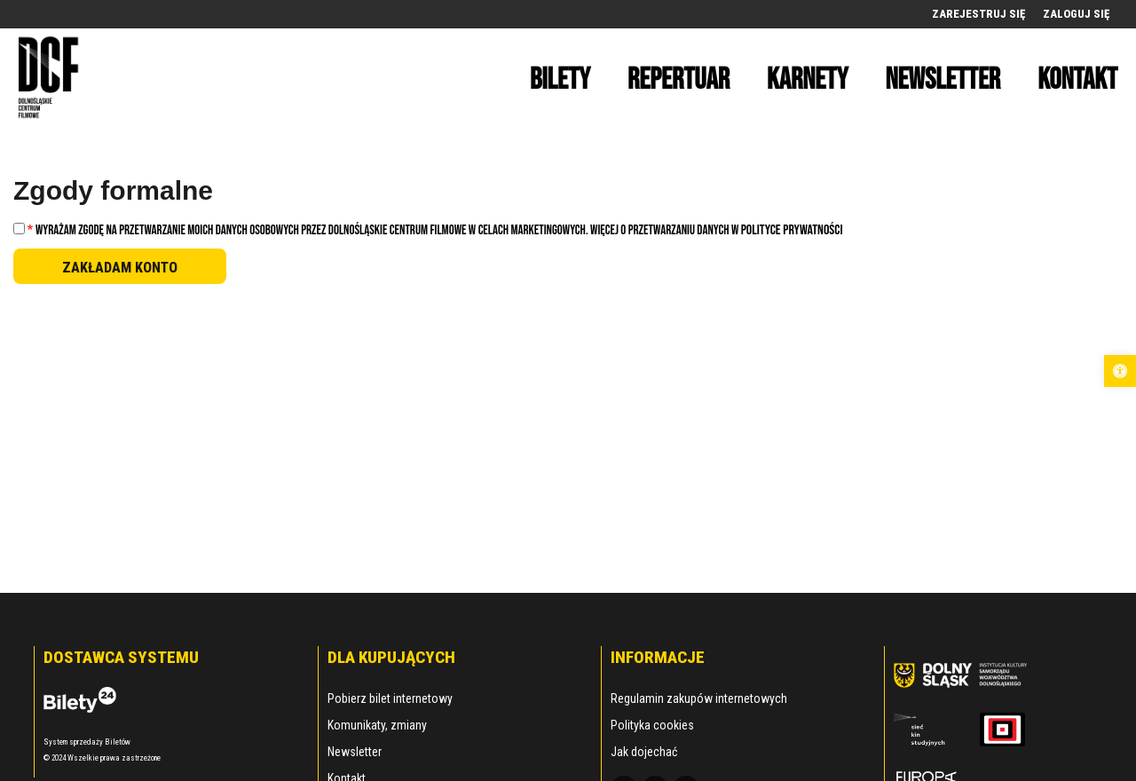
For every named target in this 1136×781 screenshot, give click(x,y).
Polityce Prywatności (792, 230)
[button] (1120, 371)
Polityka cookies (652, 725)
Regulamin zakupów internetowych (699, 698)
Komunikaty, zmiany (377, 725)
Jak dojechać (644, 752)
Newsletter (354, 752)
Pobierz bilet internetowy (390, 698)
